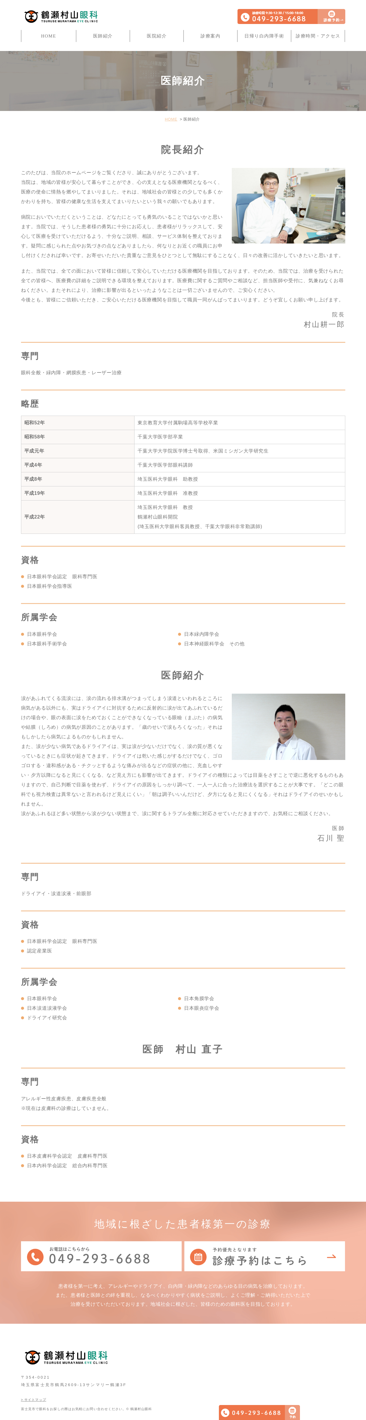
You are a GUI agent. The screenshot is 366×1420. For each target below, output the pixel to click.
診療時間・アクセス (318, 36)
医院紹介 (157, 36)
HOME (48, 36)
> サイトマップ (33, 1388)
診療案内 (210, 36)
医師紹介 (103, 36)
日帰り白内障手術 (264, 36)
